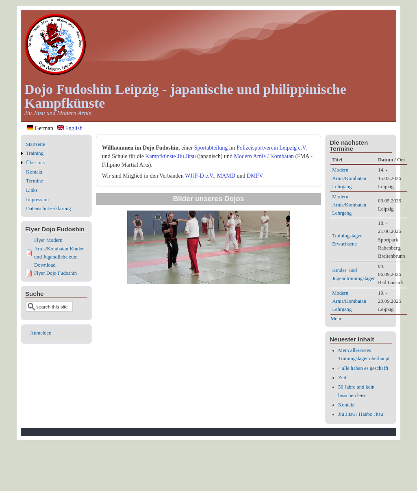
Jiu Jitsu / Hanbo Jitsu (360, 414)
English (70, 128)
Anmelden (40, 333)
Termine (34, 181)
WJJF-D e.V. (199, 176)
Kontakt (34, 172)
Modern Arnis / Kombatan (264, 156)
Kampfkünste (160, 156)
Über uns (35, 162)
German (40, 128)
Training (34, 153)
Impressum (37, 199)
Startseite (35, 144)
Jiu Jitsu (186, 156)
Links (32, 190)
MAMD (226, 176)
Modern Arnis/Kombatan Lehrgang (349, 178)
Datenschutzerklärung (48, 208)
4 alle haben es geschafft (363, 368)
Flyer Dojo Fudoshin (55, 273)
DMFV (255, 176)
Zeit (342, 377)
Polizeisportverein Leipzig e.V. (272, 148)
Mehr (335, 319)
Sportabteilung (211, 148)
